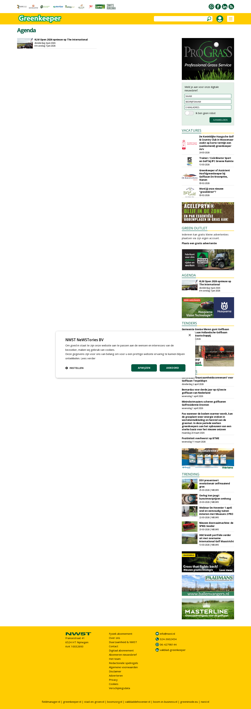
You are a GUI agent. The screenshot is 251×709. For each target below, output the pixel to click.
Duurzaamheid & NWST (123, 642)
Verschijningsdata (119, 688)
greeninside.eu (189, 701)
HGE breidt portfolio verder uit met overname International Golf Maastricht (216, 538)
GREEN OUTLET (194, 228)
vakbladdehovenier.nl (137, 701)
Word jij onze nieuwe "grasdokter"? (211, 190)
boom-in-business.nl (165, 701)
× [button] (189, 335)
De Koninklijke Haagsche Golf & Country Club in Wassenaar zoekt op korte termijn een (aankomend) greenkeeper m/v (216, 143)
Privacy (113, 679)
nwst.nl (205, 701)
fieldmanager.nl (51, 701)
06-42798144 (168, 644)
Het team (115, 659)
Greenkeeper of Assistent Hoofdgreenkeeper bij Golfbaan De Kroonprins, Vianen (214, 175)
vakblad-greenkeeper (173, 650)
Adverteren (116, 675)
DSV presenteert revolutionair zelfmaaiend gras (214, 483)
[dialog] (125, 354)
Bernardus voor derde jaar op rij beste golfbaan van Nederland (204, 391)
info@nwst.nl (167, 633)
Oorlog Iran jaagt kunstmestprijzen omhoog (215, 497)
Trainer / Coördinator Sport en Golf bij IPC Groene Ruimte (216, 159)
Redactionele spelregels (123, 663)
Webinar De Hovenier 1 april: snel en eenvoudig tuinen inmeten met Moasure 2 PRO (216, 511)
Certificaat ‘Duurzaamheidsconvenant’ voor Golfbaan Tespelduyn (207, 379)
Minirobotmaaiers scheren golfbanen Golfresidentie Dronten (204, 403)
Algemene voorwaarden (123, 667)
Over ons (114, 638)
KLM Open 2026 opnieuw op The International (61, 39)
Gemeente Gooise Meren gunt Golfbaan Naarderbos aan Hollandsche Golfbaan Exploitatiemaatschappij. (205, 332)
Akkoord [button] (172, 367)
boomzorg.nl (114, 701)
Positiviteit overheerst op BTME (200, 438)
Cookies (113, 684)
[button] (74, 367)
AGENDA (189, 275)
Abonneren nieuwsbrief (123, 654)
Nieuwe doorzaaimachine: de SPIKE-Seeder (216, 524)
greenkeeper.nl (72, 701)
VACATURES (191, 130)
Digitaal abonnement (121, 650)
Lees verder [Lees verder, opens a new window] (88, 358)
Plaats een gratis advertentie (199, 243)
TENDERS (189, 323)
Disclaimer (115, 671)
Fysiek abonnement (120, 633)
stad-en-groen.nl (94, 701)
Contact (113, 646)
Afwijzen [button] (144, 367)
